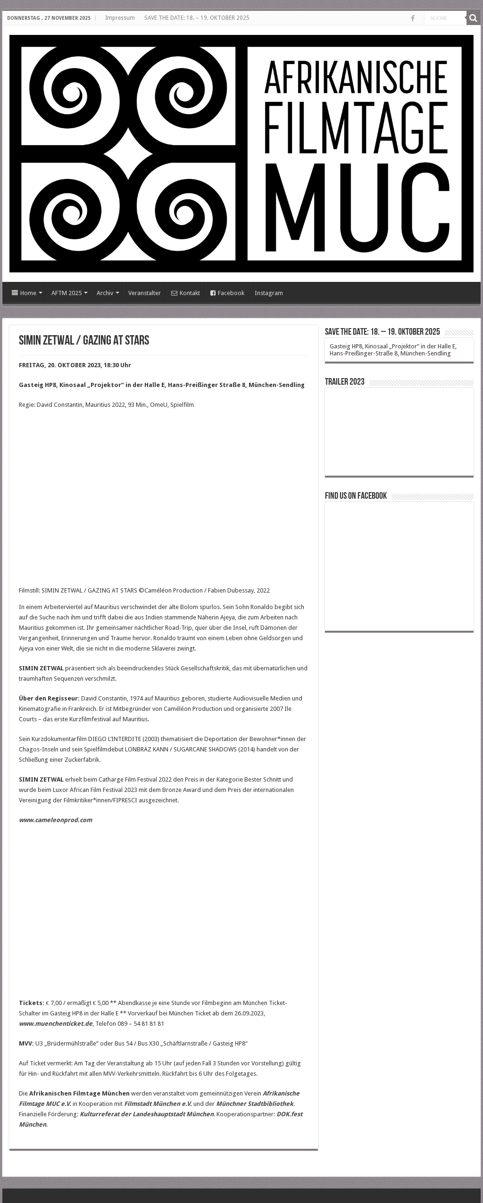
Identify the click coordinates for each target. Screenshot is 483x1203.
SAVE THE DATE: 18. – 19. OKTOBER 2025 (197, 18)
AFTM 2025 (66, 293)
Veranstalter (144, 293)
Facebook (227, 293)
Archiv (105, 293)
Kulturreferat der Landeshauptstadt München (147, 1114)
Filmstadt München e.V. (158, 1103)
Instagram (269, 293)
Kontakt (185, 293)
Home (24, 293)
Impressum (120, 18)
